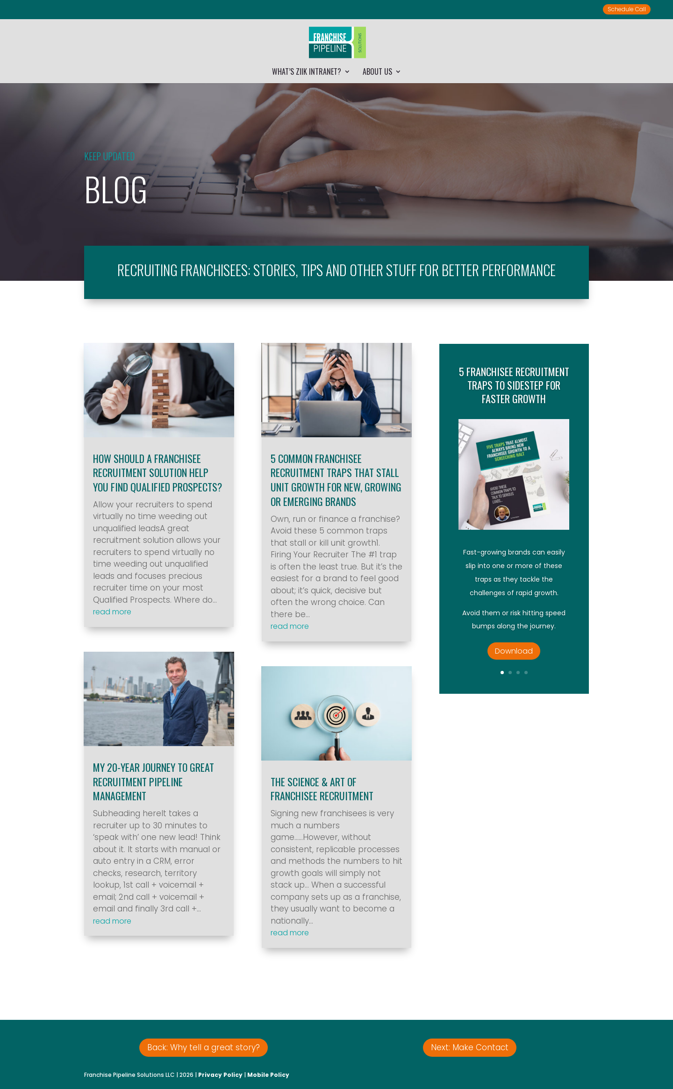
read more (112, 611)
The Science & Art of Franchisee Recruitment (322, 789)
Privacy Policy (220, 1075)
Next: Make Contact (469, 1047)
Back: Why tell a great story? (203, 1047)
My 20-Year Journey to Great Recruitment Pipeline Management (153, 782)
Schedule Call (627, 9)
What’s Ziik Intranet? (306, 72)
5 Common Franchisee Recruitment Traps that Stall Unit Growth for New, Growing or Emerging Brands (336, 480)
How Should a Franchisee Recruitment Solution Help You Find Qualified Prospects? (157, 473)
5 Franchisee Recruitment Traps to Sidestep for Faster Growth (514, 398)
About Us (377, 72)
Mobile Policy (268, 1075)
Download (514, 664)
